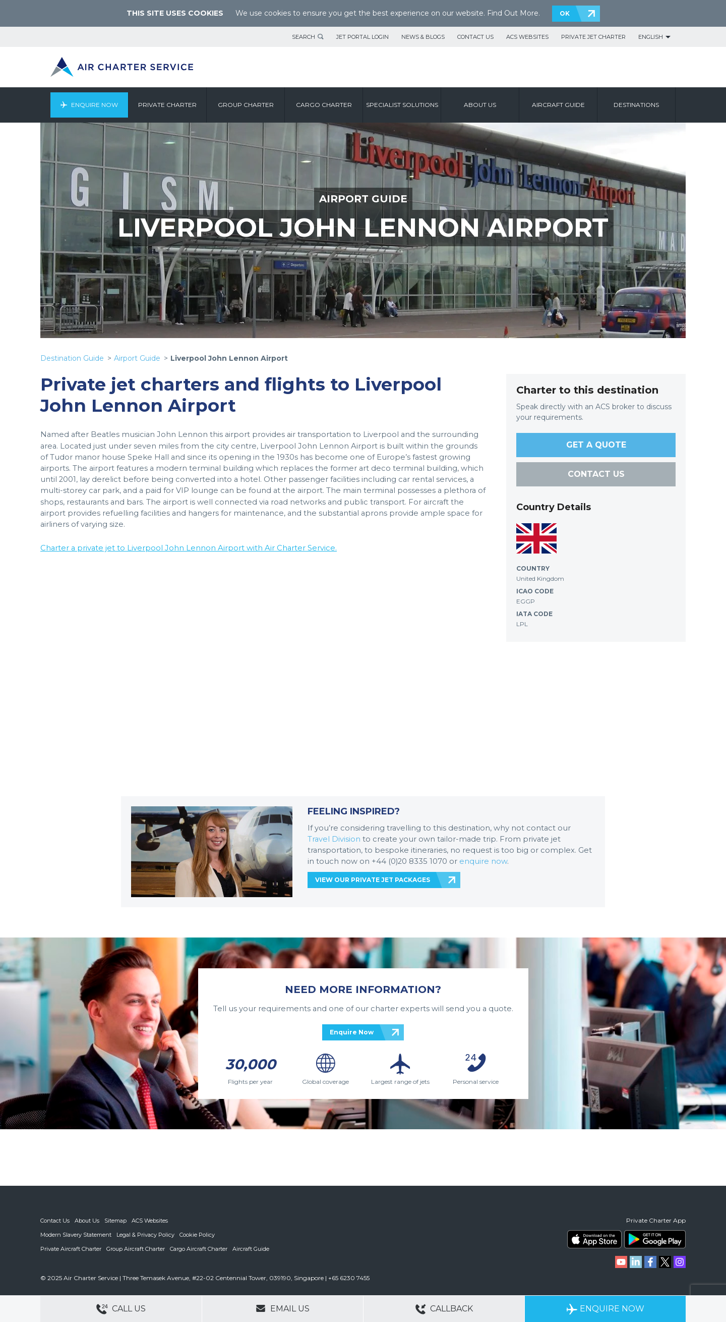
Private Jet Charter (593, 36)
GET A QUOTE (596, 445)
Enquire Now (94, 104)
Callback (444, 1309)
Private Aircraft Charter (70, 1248)
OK (565, 13)
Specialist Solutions (402, 104)
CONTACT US (596, 474)
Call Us (121, 1309)
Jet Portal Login (362, 36)
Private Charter (167, 104)
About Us (87, 1220)
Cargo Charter (324, 104)
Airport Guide (137, 358)
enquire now (483, 861)
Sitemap (115, 1220)
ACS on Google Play (655, 1239)
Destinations (636, 104)
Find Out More (512, 13)
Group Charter (246, 104)
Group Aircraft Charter (135, 1248)
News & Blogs (423, 36)
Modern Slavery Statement (75, 1234)
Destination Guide (72, 358)
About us (480, 104)
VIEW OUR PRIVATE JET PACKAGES (372, 880)
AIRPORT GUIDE (363, 199)
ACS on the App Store (594, 1239)
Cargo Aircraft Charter (198, 1248)
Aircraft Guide (558, 104)
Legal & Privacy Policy (145, 1234)
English (650, 36)
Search (303, 36)
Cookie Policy (197, 1234)
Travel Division (334, 839)
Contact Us (475, 36)
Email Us (283, 1308)
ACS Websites (527, 36)
